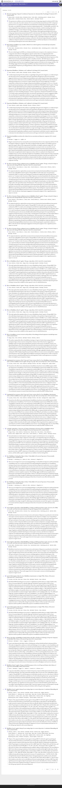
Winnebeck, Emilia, (27, 17)
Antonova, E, (33, 459)
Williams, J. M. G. (39, 668)
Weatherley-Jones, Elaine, (13, 697)
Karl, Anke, (39, 363)
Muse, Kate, (34, 694)
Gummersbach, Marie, (35, 511)
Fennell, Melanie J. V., (34, 433)
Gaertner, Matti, (53, 511)
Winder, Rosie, (19, 263)
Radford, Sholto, (19, 433)
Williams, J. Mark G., (52, 167)
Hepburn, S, (27, 668)
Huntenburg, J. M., (18, 459)
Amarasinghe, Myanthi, (34, 263)
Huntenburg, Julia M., (42, 17)
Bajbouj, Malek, (11, 18)
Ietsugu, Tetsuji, (12, 432)
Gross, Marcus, (40, 432)
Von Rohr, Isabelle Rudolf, (42, 694)
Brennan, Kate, (34, 432)
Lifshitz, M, (24, 459)
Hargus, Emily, (26, 263)
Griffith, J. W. (23, 139)
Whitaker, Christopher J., (24, 697)
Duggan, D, (26, 641)
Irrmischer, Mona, (19, 17)
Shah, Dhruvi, (51, 694)
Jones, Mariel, (26, 695)
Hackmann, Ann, (26, 432)
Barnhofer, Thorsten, (27, 72)
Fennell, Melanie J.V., (35, 167)
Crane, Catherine (42, 579)
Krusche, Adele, (28, 694)
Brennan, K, (11, 641)
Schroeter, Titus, (26, 511)
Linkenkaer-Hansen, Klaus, (21, 18)
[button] (60, 1)
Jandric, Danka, (19, 72)
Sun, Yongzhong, (47, 695)
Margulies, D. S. (40, 459)
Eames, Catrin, (27, 167)
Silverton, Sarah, (43, 167)
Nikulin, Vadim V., (31, 18)
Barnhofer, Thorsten (39, 18)
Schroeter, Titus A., (51, 17)
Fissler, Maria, (35, 17)
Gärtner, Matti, (12, 17)
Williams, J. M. (32, 641)
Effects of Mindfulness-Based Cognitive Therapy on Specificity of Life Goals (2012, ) (29, 261)
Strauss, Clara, (16, 363)
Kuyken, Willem (52, 363)
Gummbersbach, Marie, (37, 48)
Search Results (8, 5)
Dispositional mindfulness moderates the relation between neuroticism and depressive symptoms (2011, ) (31, 136)
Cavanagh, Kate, (45, 363)
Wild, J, (29, 459)
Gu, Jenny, (11, 363)
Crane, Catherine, (12, 72)
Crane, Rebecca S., (20, 167)
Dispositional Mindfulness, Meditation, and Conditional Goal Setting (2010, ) (27, 70)
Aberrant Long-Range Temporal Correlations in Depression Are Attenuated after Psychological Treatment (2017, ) (32, 14)
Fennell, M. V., (33, 668)
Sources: (4, 5)
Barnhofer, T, (11, 139)
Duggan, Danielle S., (45, 692)
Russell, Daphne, (33, 697)
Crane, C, (22, 641)
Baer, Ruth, (20, 579)
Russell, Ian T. (40, 697)
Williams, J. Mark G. (36, 72)
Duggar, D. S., (21, 668)
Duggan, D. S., (17, 139)
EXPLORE (55, 1)
